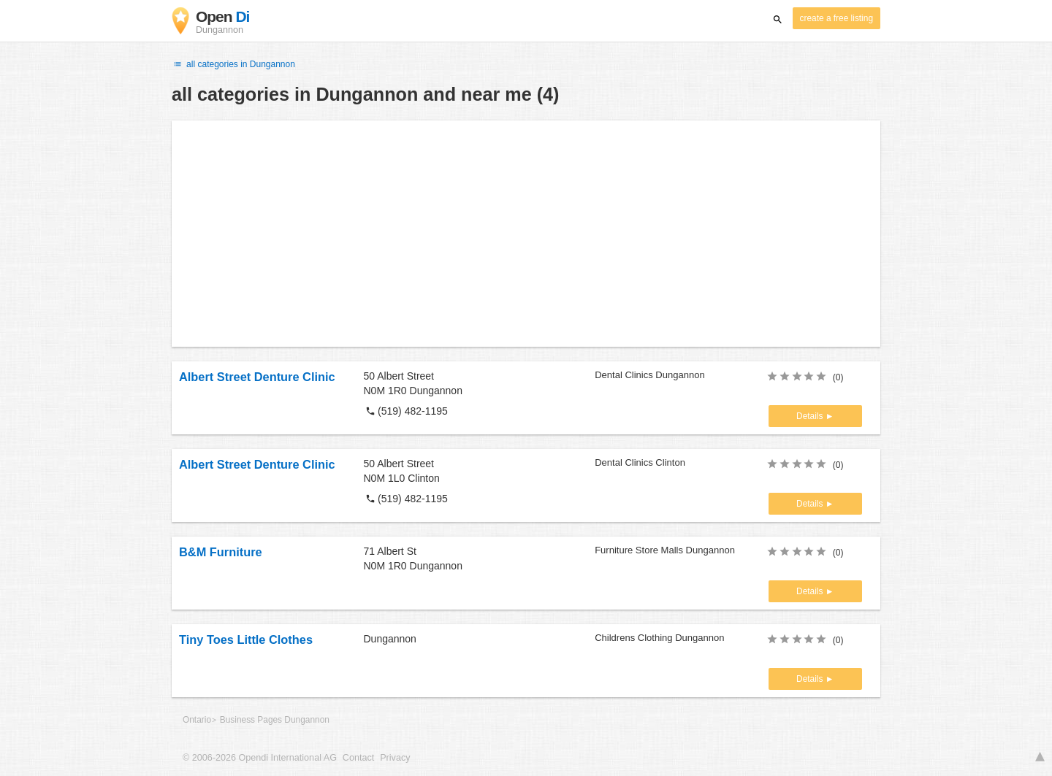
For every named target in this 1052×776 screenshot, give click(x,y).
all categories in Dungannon (233, 64)
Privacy (395, 758)
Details (811, 416)
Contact (358, 758)
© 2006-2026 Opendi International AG (260, 758)
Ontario (197, 720)
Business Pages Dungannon (274, 720)
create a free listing (836, 18)
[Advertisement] (526, 233)
